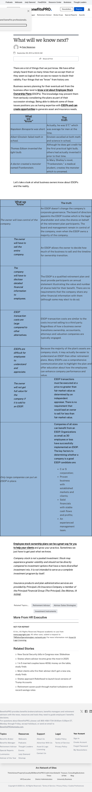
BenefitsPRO (39, 773)
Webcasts (18, 2)
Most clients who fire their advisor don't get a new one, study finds (43, 673)
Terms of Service (62, 743)
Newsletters (66, 9)
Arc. (23, 786)
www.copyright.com (21, 634)
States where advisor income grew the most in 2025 (42, 658)
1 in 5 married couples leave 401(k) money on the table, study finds (43, 665)
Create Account (80, 742)
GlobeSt (57, 773)
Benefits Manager (7, 743)
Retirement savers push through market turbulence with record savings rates (44, 688)
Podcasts (9, 2)
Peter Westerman (28, 47)
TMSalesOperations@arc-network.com (29, 637)
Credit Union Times (49, 774)
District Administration (43, 779)
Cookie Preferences (76, 786)
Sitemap (22, 758)
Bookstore (67, 2)
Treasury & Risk (64, 774)
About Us (41, 739)
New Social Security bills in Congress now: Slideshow (42, 654)
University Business (64, 779)
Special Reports (7, 750)
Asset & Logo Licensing (42, 748)
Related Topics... (21, 605)
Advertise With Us (44, 743)
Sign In (76, 738)
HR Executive (25, 779)
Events (21, 750)
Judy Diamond (30, 2)
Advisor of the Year (8, 758)
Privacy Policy (61, 747)
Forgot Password (81, 746)
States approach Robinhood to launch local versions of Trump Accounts (43, 681)
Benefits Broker (6, 739)
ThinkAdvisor (13, 773)
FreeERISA (42, 2)
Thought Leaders (80, 2)
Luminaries (4, 754)
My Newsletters (80, 750)
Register (79, 9)
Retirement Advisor (8, 747)
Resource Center (55, 2)
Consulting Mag (72, 774)
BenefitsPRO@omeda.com (11, 727)
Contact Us (41, 753)
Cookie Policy (60, 739)
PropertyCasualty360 (26, 773)
